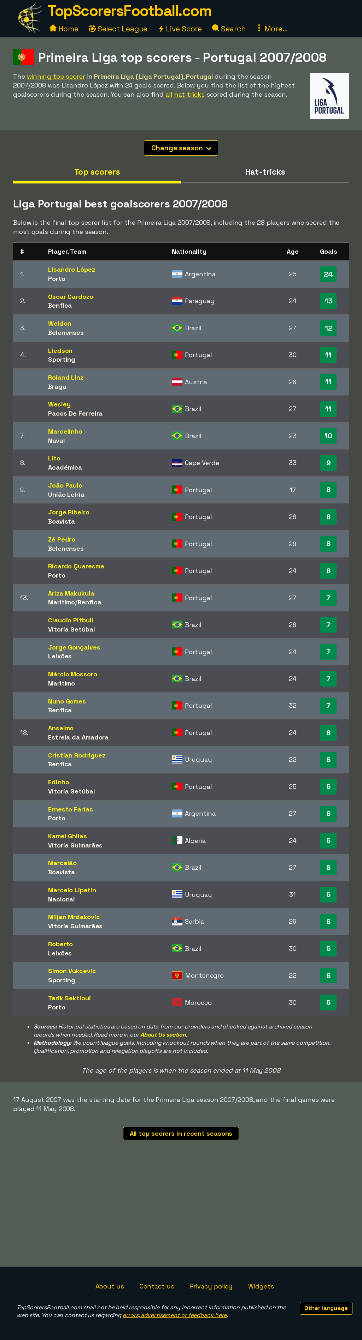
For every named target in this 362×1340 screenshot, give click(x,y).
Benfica (60, 305)
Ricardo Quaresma (76, 566)
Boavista (61, 521)
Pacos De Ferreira (75, 413)
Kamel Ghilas (67, 836)
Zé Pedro (61, 539)
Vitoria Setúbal (71, 629)
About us (109, 1286)
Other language (326, 1308)
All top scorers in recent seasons (181, 1133)
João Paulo (65, 485)
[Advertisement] (181, 1213)
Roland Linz (65, 377)
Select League (118, 29)
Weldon (59, 323)
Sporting (61, 359)
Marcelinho (65, 431)
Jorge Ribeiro (68, 512)
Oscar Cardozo (70, 296)
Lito (54, 458)
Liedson (60, 350)
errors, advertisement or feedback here (175, 1315)
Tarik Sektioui (69, 998)
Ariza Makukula (71, 593)
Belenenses (66, 332)
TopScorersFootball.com (129, 10)
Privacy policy (211, 1286)
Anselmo (61, 728)
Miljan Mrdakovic (74, 917)
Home (63, 29)
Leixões (60, 656)
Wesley (59, 404)
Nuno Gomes (67, 701)
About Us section (163, 1034)
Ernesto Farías (70, 809)
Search (228, 29)
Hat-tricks (265, 172)
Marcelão (62, 863)
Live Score (180, 29)
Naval (56, 440)
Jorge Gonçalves (74, 647)
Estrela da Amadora (78, 737)
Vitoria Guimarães (75, 845)
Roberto (60, 944)
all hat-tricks (185, 94)
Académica (65, 467)
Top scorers (97, 172)
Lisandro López (71, 269)
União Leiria (66, 494)
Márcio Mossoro (72, 674)
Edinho (58, 782)
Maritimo (61, 602)
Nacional (61, 899)
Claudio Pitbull (70, 620)
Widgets (261, 1286)
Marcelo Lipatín (72, 890)
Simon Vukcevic (72, 971)
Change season (181, 147)
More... (271, 29)
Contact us (157, 1286)
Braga (57, 386)
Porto (56, 278)
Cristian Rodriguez (76, 755)
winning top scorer (56, 76)
